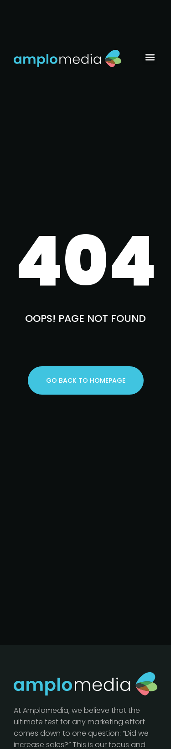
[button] (149, 57)
